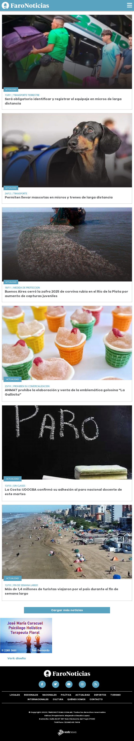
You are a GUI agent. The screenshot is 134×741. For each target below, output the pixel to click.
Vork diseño (16, 658)
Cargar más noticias (67, 610)
